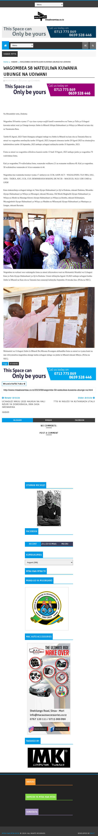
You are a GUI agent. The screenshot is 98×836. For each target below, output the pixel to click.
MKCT (92, 833)
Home (5, 61)
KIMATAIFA (31, 812)
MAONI (65, 544)
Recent (33, 544)
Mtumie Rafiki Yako (14, 383)
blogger (17, 420)
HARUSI (30, 781)
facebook (79, 420)
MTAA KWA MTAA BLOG (11, 833)
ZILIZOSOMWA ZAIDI (49, 544)
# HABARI (14, 363)
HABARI (14, 61)
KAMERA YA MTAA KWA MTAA (40, 797)
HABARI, (36, 80)
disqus (48, 420)
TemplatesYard (50, 830)
